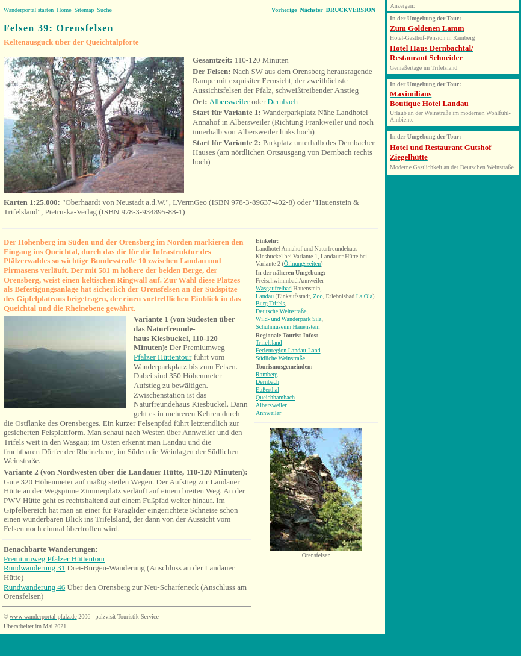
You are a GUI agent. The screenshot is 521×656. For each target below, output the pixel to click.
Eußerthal (267, 389)
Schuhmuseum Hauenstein (287, 326)
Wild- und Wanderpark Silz (288, 319)
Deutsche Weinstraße (281, 311)
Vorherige (284, 10)
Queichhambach (275, 397)
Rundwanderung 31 (34, 567)
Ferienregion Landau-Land (288, 350)
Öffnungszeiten (302, 263)
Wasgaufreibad (274, 288)
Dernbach (283, 101)
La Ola (364, 296)
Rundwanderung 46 (34, 587)
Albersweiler (229, 101)
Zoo (317, 296)
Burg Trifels (270, 303)
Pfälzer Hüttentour (162, 356)
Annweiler (268, 413)
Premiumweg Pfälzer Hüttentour (54, 558)
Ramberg (266, 374)
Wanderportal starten (29, 10)
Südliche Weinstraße (280, 358)
